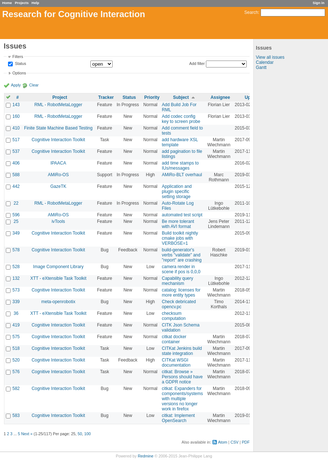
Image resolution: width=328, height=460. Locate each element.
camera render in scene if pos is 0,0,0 (181, 269)
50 (80, 434)
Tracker (106, 97)
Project (59, 97)
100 (87, 434)
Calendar (265, 62)
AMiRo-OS (58, 174)
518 (16, 348)
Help (35, 3)
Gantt (261, 67)
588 (16, 174)
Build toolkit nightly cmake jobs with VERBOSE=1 (180, 238)
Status (20, 64)
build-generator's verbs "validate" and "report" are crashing (182, 255)
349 (16, 233)
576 (16, 371)
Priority (152, 97)
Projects (22, 3)
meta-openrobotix (58, 301)
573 (16, 290)
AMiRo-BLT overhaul (182, 174)
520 (16, 360)
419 (16, 325)
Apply (16, 85)
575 (16, 336)
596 (16, 214)
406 (16, 163)
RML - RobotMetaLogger (58, 104)
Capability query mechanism (177, 281)
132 (16, 278)
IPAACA (58, 163)
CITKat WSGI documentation (176, 362)
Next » (26, 434)
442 (16, 186)
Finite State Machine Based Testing (58, 128)
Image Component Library (58, 266)
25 (15, 221)
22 (15, 203)
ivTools (58, 221)
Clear (34, 85)
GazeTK (58, 186)
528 (16, 266)
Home (7, 3)
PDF (246, 442)
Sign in (318, 3)
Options (19, 73)
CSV (234, 442)
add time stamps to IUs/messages (180, 166)
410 (16, 128)
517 (16, 139)
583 (16, 415)
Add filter (197, 63)
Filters (17, 56)
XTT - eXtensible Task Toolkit (58, 278)
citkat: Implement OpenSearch (178, 418)
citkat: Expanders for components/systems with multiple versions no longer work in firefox (182, 398)
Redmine (145, 456)
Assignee (220, 97)
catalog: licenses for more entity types (181, 292)
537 (16, 151)
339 (16, 301)
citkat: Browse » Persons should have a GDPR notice (182, 376)
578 (16, 249)
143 (16, 104)
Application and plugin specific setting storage (177, 191)
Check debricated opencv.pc (179, 304)
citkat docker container (174, 339)
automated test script (182, 214)
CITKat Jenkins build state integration (182, 351)
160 (16, 116)
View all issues (270, 57)
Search (251, 12)
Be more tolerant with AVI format (178, 224)
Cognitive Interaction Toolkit (58, 139)
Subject (181, 97)
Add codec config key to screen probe (181, 119)
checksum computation (174, 316)
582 (16, 388)
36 (15, 313)
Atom (222, 442)
